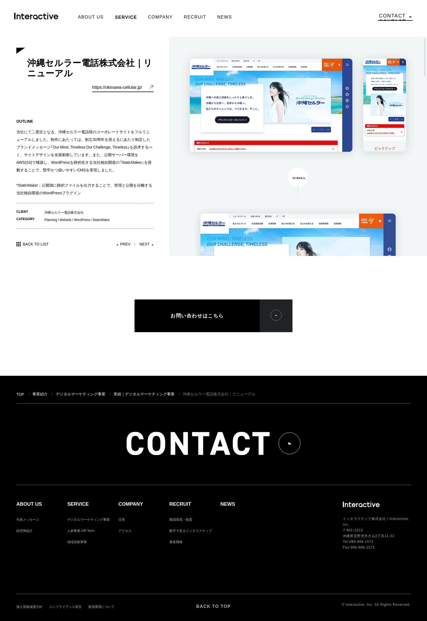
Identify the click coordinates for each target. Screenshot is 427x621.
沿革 (121, 519)
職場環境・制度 (180, 519)
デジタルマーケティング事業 (80, 393)
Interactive (38, 18)
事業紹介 (40, 393)
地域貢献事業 (77, 541)
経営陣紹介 (24, 530)
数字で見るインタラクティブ (190, 530)
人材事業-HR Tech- (81, 530)
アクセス (125, 530)
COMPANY (130, 504)
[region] (298, 146)
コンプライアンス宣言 (65, 606)
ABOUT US (29, 504)
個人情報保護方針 (29, 606)
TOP (20, 394)
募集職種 (175, 541)
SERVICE (78, 504)
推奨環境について (101, 606)
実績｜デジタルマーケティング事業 (144, 393)
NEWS (227, 504)
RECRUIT (180, 504)
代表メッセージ (27, 519)
